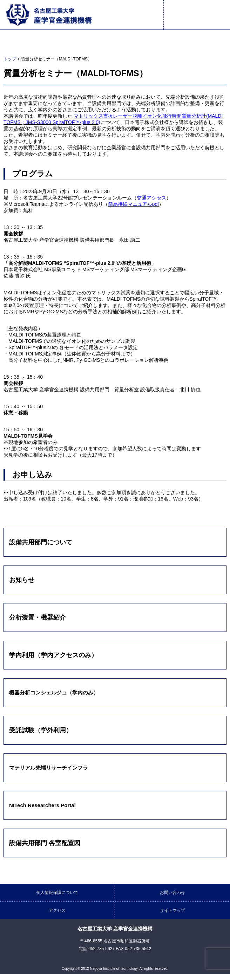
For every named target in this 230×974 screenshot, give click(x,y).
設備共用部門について (40, 542)
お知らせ (21, 579)
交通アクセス (151, 198)
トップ (10, 59)
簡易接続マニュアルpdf (133, 204)
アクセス (57, 910)
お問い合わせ (172, 892)
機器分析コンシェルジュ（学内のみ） (54, 692)
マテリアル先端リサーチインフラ (48, 768)
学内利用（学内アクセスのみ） (53, 655)
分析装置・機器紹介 (37, 617)
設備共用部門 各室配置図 (44, 842)
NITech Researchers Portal (42, 805)
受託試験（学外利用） (40, 730)
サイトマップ (172, 910)
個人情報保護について (57, 892)
